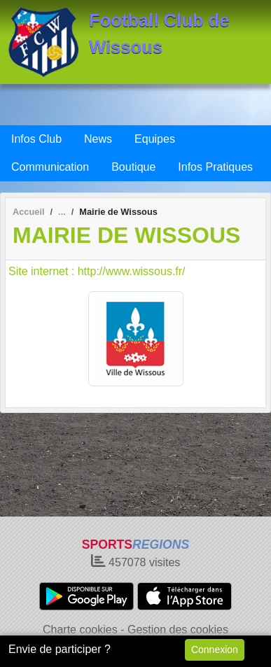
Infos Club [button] (36, 139)
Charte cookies (80, 630)
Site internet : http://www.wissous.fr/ (97, 271)
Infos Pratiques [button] (215, 167)
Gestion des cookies (177, 630)
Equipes (154, 139)
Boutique (133, 167)
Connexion (214, 649)
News (98, 139)
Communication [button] (50, 167)
